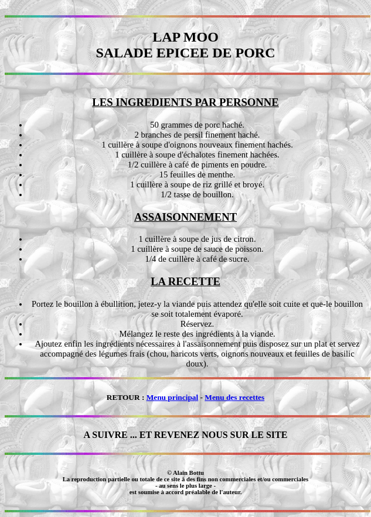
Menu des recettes (234, 397)
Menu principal (173, 397)
